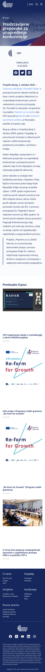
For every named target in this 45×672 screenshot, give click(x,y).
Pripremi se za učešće (24, 112)
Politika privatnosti (9, 612)
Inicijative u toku (8, 594)
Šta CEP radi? (7, 578)
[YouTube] (22, 636)
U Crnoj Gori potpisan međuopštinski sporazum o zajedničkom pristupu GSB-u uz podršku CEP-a (21, 552)
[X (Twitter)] (16, 636)
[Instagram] (34, 636)
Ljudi (4, 583)
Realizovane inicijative (10, 596)
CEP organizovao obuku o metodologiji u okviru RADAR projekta (22, 336)
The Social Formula (32, 669)
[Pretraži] (37, 4)
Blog (26, 599)
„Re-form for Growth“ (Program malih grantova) (22, 488)
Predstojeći (28, 578)
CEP (19, 53)
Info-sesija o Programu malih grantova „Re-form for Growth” (22, 412)
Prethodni (27, 581)
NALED (22, 116)
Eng (31, 4)
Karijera (5, 581)
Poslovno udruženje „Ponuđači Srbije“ (21, 88)
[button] (16, 72)
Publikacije (28, 594)
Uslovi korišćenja (9, 609)
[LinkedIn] (28, 636)
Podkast (27, 596)
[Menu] (41, 4)
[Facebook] (10, 636)
